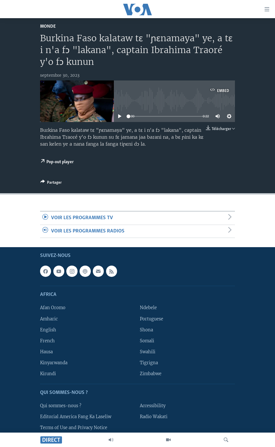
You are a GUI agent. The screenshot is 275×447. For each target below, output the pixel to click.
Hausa (46, 351)
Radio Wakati (153, 416)
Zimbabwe (150, 373)
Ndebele (148, 307)
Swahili (147, 351)
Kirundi (48, 373)
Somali (147, 340)
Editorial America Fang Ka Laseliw (75, 416)
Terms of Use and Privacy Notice (73, 427)
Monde (48, 26)
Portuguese (151, 319)
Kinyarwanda (53, 362)
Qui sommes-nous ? (60, 405)
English (48, 330)
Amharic (49, 319)
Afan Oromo (52, 307)
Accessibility (152, 405)
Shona (146, 330)
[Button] (51, 183)
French (47, 340)
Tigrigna (149, 362)
